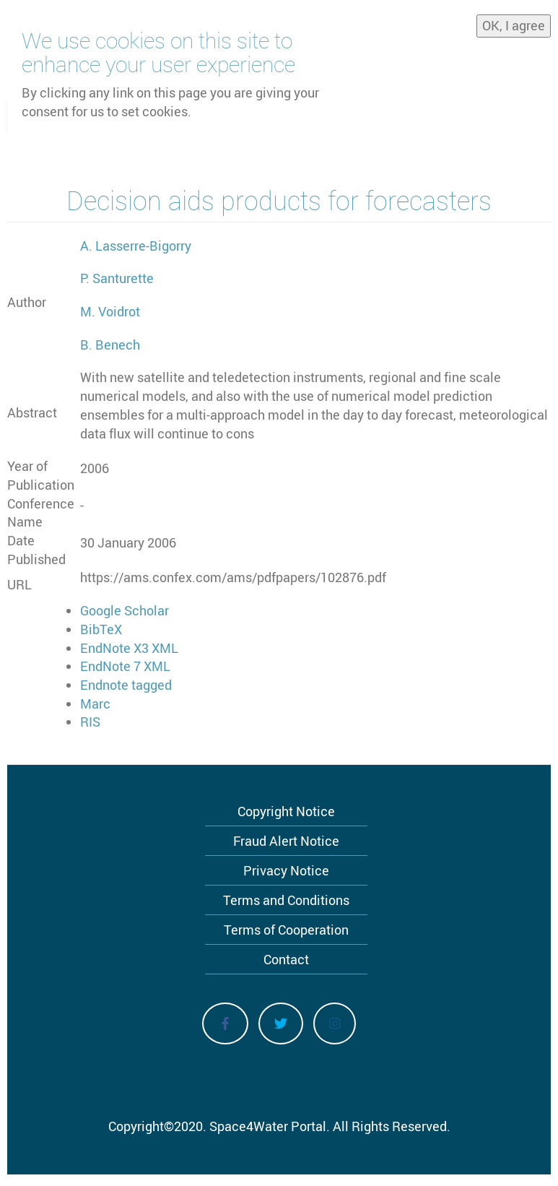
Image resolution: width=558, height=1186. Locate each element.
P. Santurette (117, 278)
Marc (95, 703)
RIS (90, 721)
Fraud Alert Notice (286, 840)
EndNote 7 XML (125, 666)
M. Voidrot (110, 311)
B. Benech (110, 344)
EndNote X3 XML (129, 648)
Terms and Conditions (286, 900)
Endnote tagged (126, 684)
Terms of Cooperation (286, 929)
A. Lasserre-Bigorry (135, 245)
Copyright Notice (286, 811)
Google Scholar (124, 610)
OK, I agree (513, 21)
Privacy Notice (286, 870)
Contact (286, 959)
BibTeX (101, 629)
